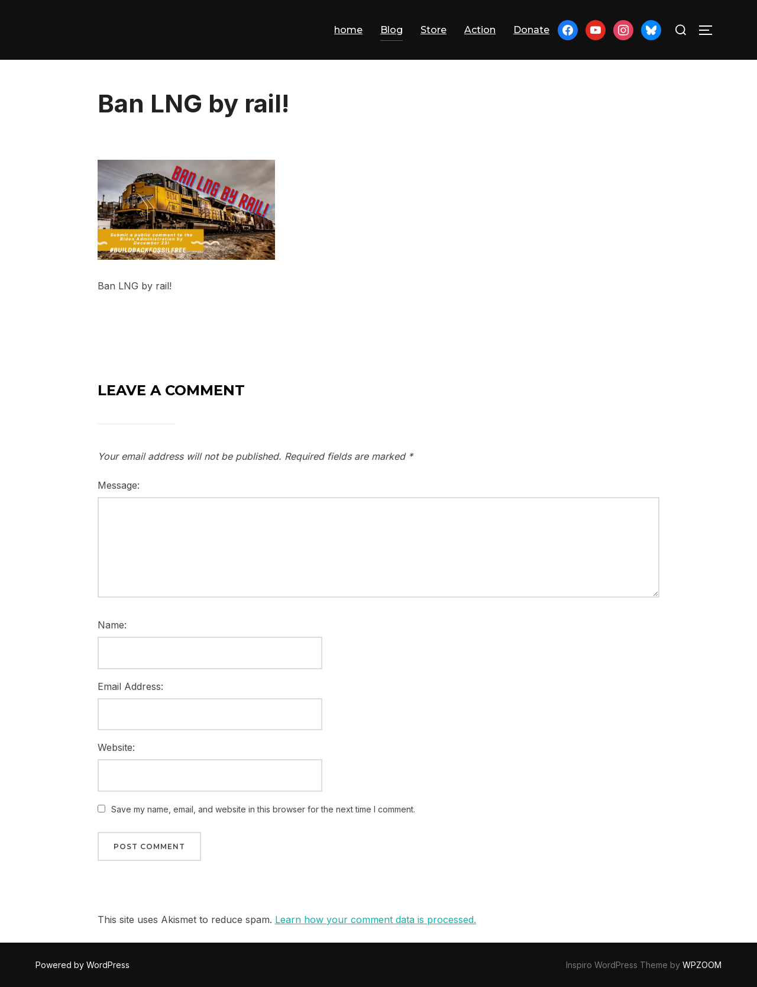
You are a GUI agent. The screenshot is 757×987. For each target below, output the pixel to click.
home (348, 30)
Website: (116, 747)
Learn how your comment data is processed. (375, 919)
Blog (391, 30)
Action (480, 30)
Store (433, 30)
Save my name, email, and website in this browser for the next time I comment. (263, 809)
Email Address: (130, 686)
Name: (112, 625)
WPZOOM (702, 965)
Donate (531, 30)
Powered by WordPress (82, 965)
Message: (119, 485)
